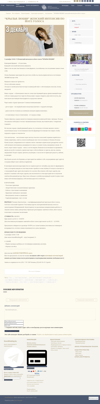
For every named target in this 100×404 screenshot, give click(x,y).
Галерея (79, 5)
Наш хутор (78, 351)
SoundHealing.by (10, 341)
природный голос (40, 280)
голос (10, 277)
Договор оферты (31, 346)
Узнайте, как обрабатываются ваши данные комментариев (54, 334)
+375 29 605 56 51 (65, 2)
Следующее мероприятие (86, 300)
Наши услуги (10, 5)
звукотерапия (29, 280)
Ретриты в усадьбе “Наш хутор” (60, 348)
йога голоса (24, 282)
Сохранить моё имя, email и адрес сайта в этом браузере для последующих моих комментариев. (34, 327)
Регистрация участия (81, 113)
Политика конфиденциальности (36, 344)
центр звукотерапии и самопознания (40, 277)
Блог (72, 5)
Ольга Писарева (18, 400)
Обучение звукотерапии (58, 341)
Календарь (65, 5)
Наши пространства (20, 5)
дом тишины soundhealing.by (14, 280)
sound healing (52, 280)
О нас (2, 5)
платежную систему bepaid (54, 255)
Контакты (88, 5)
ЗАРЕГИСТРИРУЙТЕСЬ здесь (23, 253)
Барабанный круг (80, 341)
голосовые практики (21, 277)
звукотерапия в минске (37, 282)
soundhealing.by (51, 282)
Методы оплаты (31, 343)
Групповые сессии (56, 343)
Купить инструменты (32, 5)
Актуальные (48, 13)
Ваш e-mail (7, 376)
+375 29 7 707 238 (83, 108)
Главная (8, 13)
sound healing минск (11, 282)
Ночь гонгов (54, 350)
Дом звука (78, 353)
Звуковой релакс (80, 343)
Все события (16, 13)
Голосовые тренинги (37, 13)
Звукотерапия (25, 13)
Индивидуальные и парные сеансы (61, 345)
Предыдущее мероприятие (17, 300)
